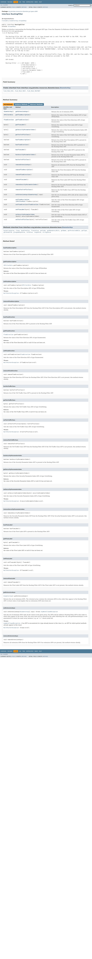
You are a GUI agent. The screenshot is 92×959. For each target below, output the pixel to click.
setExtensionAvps (21, 194)
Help (40, 2)
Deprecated (29, 2)
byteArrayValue (9, 230)
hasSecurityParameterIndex (25, 154)
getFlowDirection (21, 119)
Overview (3, 2)
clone (18, 230)
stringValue (47, 232)
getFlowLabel (20, 124)
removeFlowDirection (22, 174)
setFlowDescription (22, 199)
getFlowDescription (22, 114)
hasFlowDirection (21, 144)
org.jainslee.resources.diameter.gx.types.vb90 (23, 11)
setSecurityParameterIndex (25, 214)
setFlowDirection (21, 204)
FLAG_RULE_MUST (20, 91)
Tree (23, 2)
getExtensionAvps (21, 111)
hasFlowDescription (22, 139)
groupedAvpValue (19, 232)
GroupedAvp (22, 20)
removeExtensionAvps (22, 164)
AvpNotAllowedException (49, 611)
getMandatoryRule (53, 230)
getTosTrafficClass (22, 134)
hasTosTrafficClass (22, 159)
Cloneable (5, 20)
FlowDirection (9, 119)
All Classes (4, 5)
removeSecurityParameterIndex (26, 184)
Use (20, 2)
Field (13, 7)
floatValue (35, 230)
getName (63, 230)
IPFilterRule (8, 114)
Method (24, 7)
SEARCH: (70, 5)
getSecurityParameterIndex (25, 129)
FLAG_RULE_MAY (9, 91)
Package (9, 2)
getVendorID (8, 232)
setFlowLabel (20, 209)
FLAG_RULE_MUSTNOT (33, 91)
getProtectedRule (74, 230)
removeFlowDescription (23, 169)
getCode (43, 230)
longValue (37, 232)
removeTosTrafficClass (23, 189)
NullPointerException (11, 293)
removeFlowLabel (21, 179)
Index (36, 2)
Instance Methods (21, 104)
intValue (29, 232)
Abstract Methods (36, 104)
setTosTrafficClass (22, 219)
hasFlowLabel (20, 149)
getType (84, 230)
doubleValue (25, 230)
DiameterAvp (14, 20)
